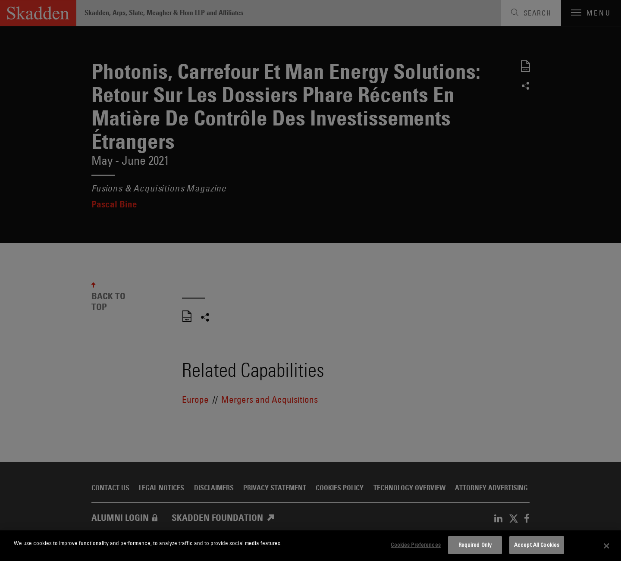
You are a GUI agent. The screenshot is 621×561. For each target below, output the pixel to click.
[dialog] (310, 545)
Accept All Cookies (536, 544)
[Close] (606, 546)
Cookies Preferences (415, 544)
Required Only (475, 544)
